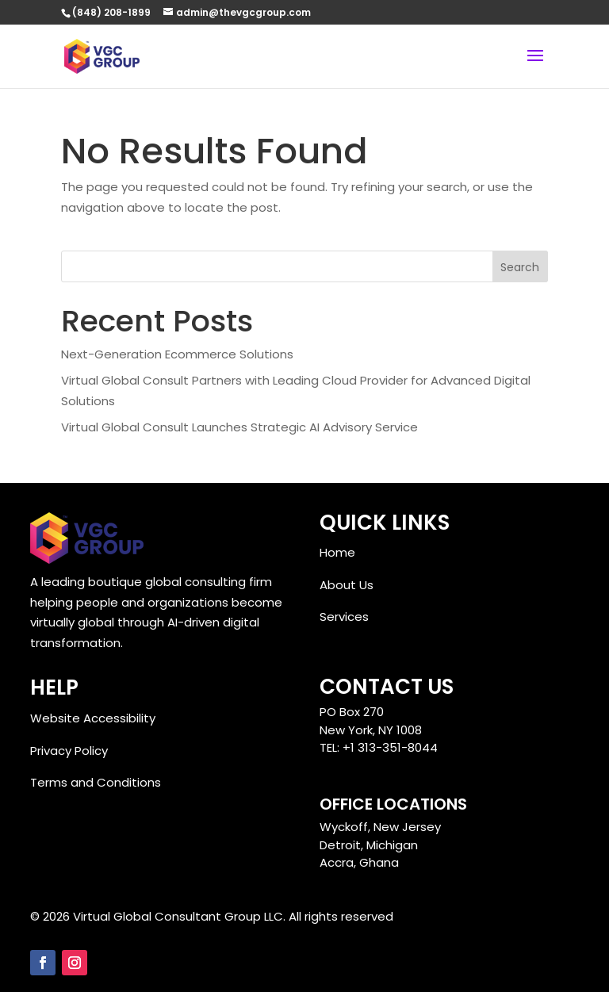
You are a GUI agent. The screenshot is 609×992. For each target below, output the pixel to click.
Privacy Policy (69, 750)
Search (519, 267)
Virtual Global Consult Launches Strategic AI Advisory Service (239, 427)
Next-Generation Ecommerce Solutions (177, 354)
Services (344, 616)
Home (337, 552)
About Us (346, 584)
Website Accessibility (92, 718)
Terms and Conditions (95, 782)
